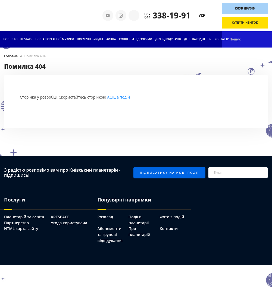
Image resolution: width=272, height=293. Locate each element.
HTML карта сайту (21, 228)
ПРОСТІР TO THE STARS (17, 39)
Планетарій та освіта (24, 216)
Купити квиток (245, 22)
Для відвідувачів (168, 39)
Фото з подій (172, 216)
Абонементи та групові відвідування (110, 234)
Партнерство (16, 222)
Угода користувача (69, 222)
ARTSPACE (60, 216)
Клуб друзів (245, 8)
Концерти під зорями (135, 39)
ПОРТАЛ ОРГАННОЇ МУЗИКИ (54, 39)
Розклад (105, 216)
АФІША (111, 39)
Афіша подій (118, 97)
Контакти (222, 39)
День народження (197, 39)
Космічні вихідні (90, 39)
